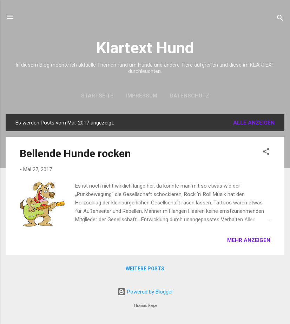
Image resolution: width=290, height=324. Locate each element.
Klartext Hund (145, 48)
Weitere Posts (145, 268)
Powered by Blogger (145, 292)
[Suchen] (280, 19)
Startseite (97, 96)
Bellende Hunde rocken (75, 153)
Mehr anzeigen (248, 240)
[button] (266, 152)
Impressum (141, 96)
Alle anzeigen (254, 123)
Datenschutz (189, 96)
